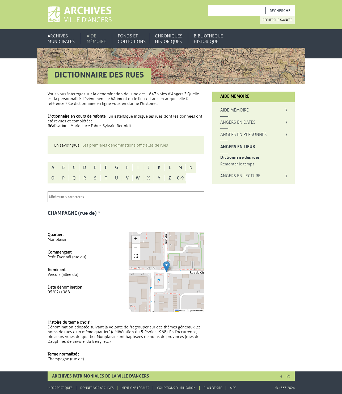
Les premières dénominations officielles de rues (125, 145)
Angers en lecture (240, 176)
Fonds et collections (132, 38)
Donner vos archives (96, 388)
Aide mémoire (96, 38)
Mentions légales (135, 388)
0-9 (180, 178)
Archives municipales (61, 38)
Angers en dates (238, 122)
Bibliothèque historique (208, 38)
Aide (233, 388)
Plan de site (213, 388)
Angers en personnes (243, 134)
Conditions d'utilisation (176, 388)
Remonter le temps (237, 164)
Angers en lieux (237, 147)
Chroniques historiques (168, 38)
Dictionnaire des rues (240, 158)
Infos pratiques (60, 388)
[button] (166, 266)
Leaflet (180, 310)
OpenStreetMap (196, 310)
